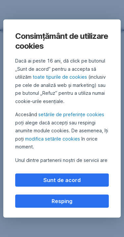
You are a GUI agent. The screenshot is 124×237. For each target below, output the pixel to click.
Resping (62, 201)
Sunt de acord (62, 180)
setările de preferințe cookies (71, 114)
